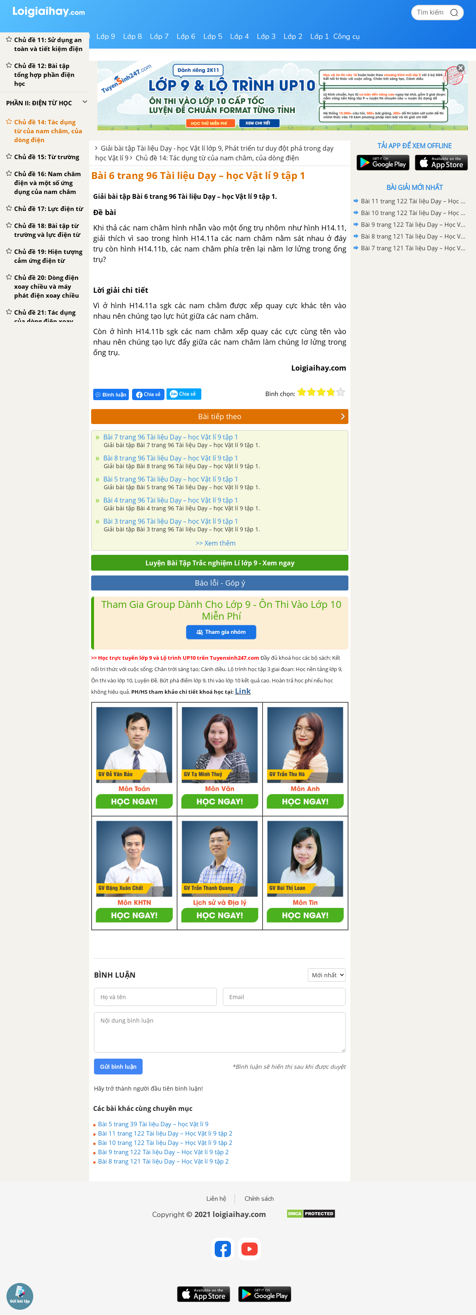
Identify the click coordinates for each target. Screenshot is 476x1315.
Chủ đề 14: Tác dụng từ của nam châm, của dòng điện (217, 157)
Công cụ (346, 36)
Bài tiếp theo (271, 416)
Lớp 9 (105, 36)
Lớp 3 (266, 36)
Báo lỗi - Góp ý (220, 583)
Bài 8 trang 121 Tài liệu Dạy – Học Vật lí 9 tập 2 (163, 1161)
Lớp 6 (186, 36)
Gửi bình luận (118, 1067)
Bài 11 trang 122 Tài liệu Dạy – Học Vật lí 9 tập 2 (165, 1133)
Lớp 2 (293, 36)
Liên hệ (216, 1198)
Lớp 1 (319, 36)
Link (243, 691)
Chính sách (259, 1198)
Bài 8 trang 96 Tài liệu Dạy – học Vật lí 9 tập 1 (170, 458)
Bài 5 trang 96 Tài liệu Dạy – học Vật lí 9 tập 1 (170, 479)
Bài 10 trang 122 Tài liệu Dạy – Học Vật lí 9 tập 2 (165, 1142)
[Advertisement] (414, 311)
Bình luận (111, 395)
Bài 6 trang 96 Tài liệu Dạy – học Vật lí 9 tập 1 (198, 175)
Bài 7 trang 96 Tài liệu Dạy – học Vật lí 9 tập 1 (170, 437)
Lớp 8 (132, 36)
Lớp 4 (239, 36)
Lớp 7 (159, 36)
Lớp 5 (212, 36)
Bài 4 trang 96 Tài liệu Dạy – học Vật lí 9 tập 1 (170, 500)
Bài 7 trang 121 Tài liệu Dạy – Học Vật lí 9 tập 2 (413, 248)
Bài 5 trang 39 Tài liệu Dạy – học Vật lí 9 (153, 1124)
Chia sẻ (148, 394)
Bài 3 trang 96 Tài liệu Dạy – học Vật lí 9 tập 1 (170, 521)
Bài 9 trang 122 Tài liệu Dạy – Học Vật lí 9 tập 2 (163, 1152)
